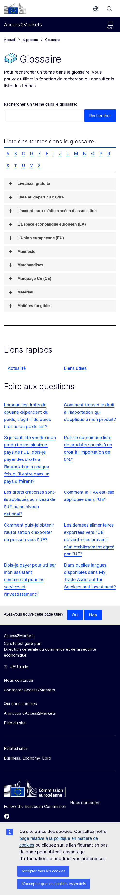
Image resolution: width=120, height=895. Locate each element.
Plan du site (15, 723)
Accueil (10, 40)
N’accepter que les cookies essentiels (53, 884)
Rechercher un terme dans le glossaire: (40, 104)
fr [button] (96, 9)
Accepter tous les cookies (43, 871)
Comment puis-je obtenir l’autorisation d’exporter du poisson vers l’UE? (29, 532)
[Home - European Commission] (39, 790)
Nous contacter (85, 802)
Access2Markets (19, 635)
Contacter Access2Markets (29, 690)
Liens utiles (75, 368)
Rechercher (109, 9)
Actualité (17, 368)
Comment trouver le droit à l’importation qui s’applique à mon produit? (90, 412)
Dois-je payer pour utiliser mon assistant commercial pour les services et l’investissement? (30, 579)
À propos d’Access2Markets (30, 713)
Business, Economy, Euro (27, 758)
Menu (110, 25)
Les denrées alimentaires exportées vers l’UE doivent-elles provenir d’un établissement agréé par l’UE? (89, 540)
